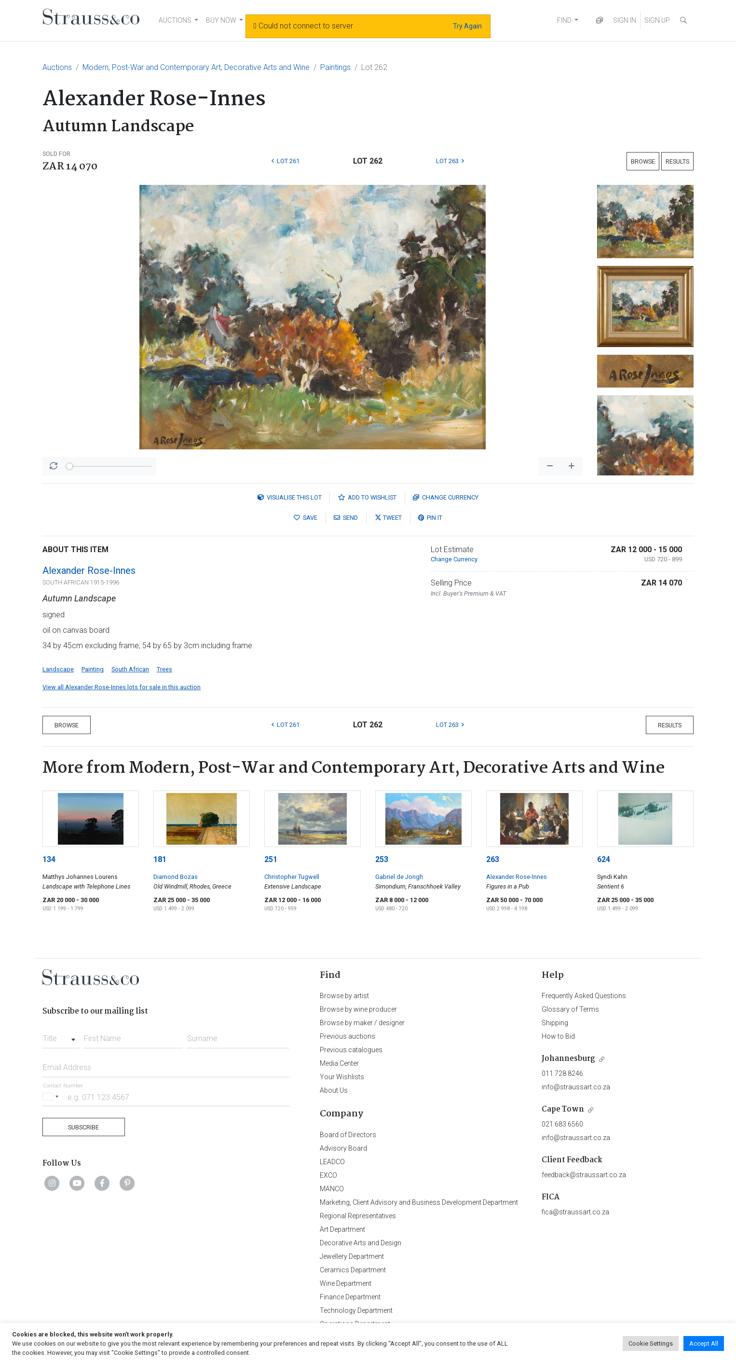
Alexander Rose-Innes (89, 570)
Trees (164, 669)
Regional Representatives (358, 1216)
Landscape (58, 669)
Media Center (339, 1063)
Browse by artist (344, 996)
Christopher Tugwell (291, 876)
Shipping (555, 1023)
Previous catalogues (351, 1050)
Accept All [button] (703, 1343)
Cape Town (563, 1109)
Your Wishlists (342, 1077)
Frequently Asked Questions (584, 996)
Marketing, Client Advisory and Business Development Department (419, 1202)
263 (492, 859)
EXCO (328, 1175)
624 (603, 859)
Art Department (342, 1229)
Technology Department (356, 1310)
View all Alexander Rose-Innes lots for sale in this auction (121, 687)
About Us (334, 1090)
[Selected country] (52, 1097)
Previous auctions (347, 1036)
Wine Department (345, 1283)
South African (130, 669)
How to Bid (558, 1036)
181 (159, 859)
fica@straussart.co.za (575, 1212)
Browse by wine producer (358, 1009)
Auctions (57, 67)
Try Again (467, 26)
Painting (93, 669)
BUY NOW (221, 20)
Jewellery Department (352, 1256)
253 (381, 859)
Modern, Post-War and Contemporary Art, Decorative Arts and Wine (196, 67)
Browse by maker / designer (362, 1023)
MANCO (332, 1189)
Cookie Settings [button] (650, 1343)
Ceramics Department (353, 1270)
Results (677, 161)
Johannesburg (568, 1059)
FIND (564, 20)
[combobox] (61, 1035)
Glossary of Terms (570, 1009)
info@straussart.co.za (576, 1087)
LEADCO (332, 1162)
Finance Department (350, 1297)
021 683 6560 (562, 1124)
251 (270, 859)
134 (48, 859)
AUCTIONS (175, 20)
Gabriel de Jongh (399, 876)
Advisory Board (343, 1148)
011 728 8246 (562, 1073)
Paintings (335, 67)
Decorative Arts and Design (360, 1243)
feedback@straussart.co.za (584, 1175)
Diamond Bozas (175, 876)
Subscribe (83, 1127)
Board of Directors (348, 1135)
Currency (445, 497)
